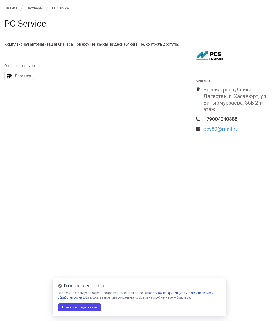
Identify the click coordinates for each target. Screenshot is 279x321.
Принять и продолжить (79, 307)
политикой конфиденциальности (171, 293)
